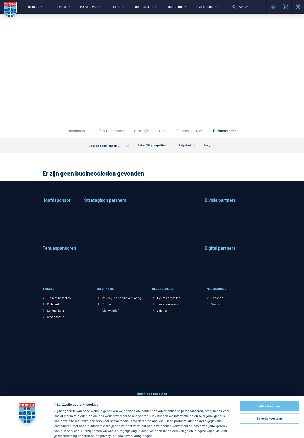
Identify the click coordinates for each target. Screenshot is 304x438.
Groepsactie (55, 317)
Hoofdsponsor (79, 130)
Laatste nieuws (167, 304)
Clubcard (53, 304)
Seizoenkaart (56, 310)
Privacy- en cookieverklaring (121, 298)
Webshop (217, 304)
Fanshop (217, 298)
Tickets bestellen (59, 298)
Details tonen (224, 430)
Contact (107, 304)
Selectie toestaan (269, 395)
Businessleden (225, 130)
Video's (162, 310)
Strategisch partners (150, 130)
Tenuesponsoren (112, 130)
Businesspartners (190, 130)
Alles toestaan (269, 383)
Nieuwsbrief (110, 310)
